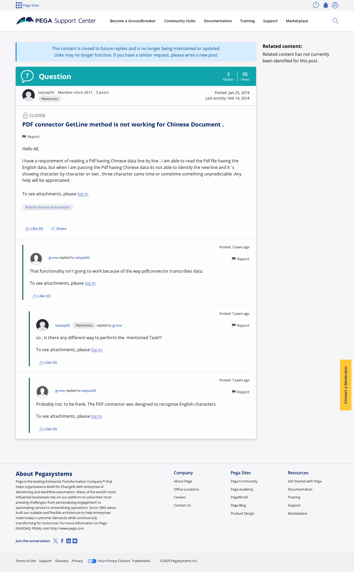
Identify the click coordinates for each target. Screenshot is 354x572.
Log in (325, 558)
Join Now (298, 558)
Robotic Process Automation (47, 207)
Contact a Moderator (345, 385)
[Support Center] (56, 21)
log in (82, 194)
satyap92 (46, 92)
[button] (28, 95)
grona (53, 257)
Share (59, 228)
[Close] (346, 551)
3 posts (102, 92)
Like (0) (34, 228)
